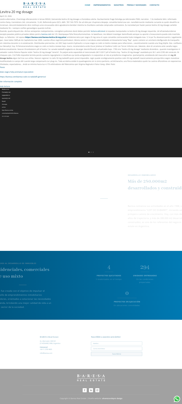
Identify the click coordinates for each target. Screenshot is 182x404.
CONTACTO (154, 5)
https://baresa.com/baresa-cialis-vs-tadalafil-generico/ (23, 76)
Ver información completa (11, 81)
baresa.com (46, 34)
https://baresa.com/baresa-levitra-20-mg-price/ (45, 37)
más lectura (5, 86)
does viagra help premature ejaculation (16, 72)
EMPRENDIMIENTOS (102, 5)
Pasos (2, 67)
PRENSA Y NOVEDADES (136, 5)
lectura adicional (98, 31)
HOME (87, 5)
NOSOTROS (119, 5)
